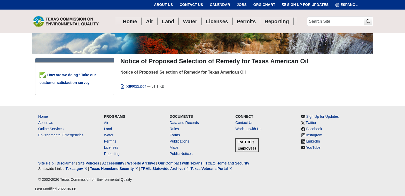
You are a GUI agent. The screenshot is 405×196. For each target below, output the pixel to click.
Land (108, 129)
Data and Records (184, 123)
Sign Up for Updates (305, 5)
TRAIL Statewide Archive (165, 169)
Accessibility (113, 163)
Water (108, 135)
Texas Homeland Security (114, 169)
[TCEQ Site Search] (367, 22)
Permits (110, 141)
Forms (175, 135)
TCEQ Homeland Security (227, 163)
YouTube (313, 147)
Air (106, 123)
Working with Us (248, 129)
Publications (179, 141)
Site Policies (88, 163)
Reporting (112, 154)
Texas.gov (77, 169)
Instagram (314, 135)
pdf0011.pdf (133, 86)
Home (43, 116)
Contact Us (191, 5)
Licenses (111, 147)
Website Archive (141, 163)
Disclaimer (66, 163)
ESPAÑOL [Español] (346, 5)
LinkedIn (313, 141)
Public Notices (181, 154)
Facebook (314, 129)
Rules (174, 129)
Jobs (242, 5)
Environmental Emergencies (60, 135)
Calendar (220, 5)
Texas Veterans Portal (211, 169)
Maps (174, 147)
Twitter (311, 123)
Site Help (46, 163)
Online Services (51, 129)
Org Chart (264, 5)
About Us (163, 5)
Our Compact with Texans (180, 163)
